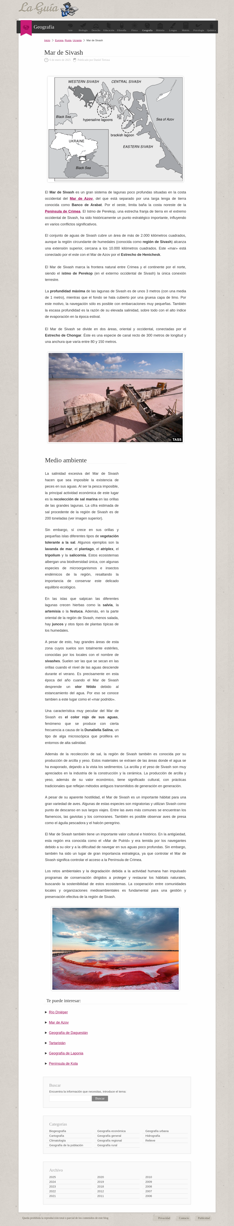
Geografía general (109, 1135)
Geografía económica (111, 1131)
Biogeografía (57, 1131)
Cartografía (56, 1135)
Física (134, 27)
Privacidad (164, 1218)
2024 (52, 1181)
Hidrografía (152, 1135)
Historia (160, 27)
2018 (100, 1186)
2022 (52, 1191)
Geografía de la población (66, 1145)
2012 (100, 1191)
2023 (52, 1186)
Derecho (96, 27)
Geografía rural (107, 1145)
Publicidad (204, 1218)
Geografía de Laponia (66, 1053)
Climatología (57, 1140)
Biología (83, 27)
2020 (100, 1177)
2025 (52, 1177)
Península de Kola (63, 1064)
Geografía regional (109, 1140)
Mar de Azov (59, 1022)
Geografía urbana (157, 1131)
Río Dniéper (58, 1012)
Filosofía (121, 27)
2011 (100, 1196)
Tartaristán (57, 1043)
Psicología (198, 27)
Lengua (173, 27)
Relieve (150, 1140)
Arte (70, 27)
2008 (148, 1186)
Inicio (47, 40)
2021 (52, 1196)
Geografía (147, 27)
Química (211, 27)
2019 (100, 1181)
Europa (59, 40)
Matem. (186, 27)
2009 (148, 1181)
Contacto (184, 1218)
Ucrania (77, 40)
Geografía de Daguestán (68, 1033)
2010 (148, 1177)
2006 (148, 1196)
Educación (108, 27)
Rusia (68, 40)
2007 (148, 1191)
